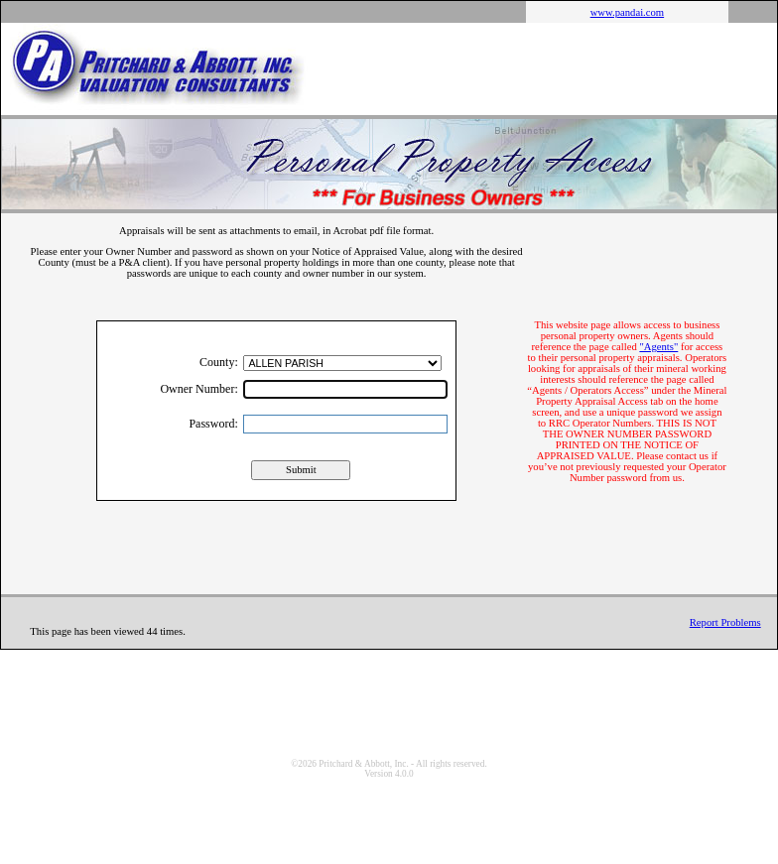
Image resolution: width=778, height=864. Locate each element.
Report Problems (725, 622)
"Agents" (658, 346)
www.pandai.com (627, 12)
